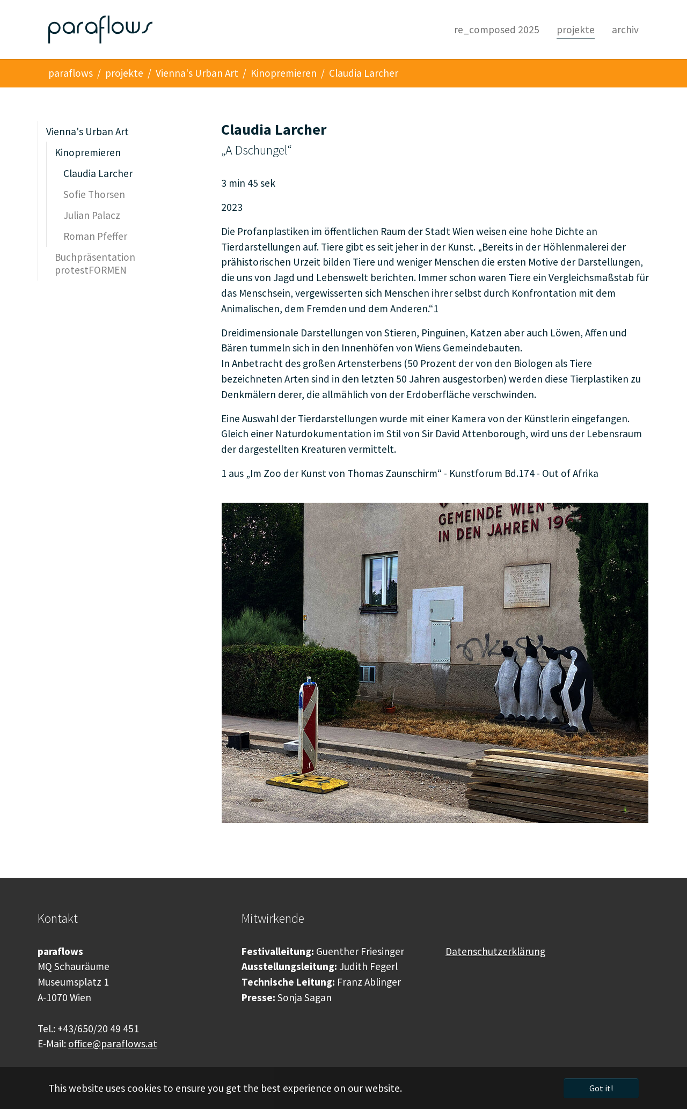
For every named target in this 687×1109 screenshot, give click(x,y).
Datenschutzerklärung (495, 951)
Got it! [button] (601, 1088)
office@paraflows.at (112, 1043)
